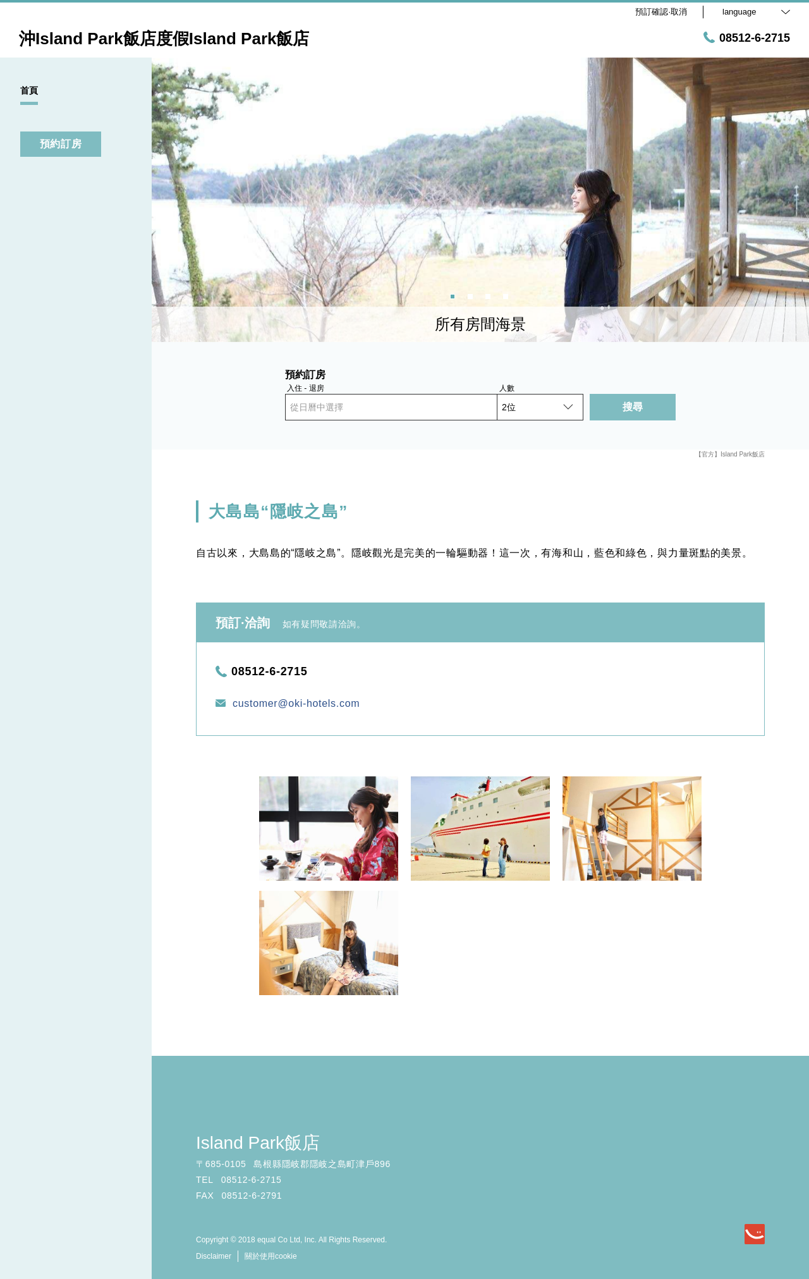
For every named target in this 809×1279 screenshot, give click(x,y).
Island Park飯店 (258, 1143)
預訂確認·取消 (661, 11)
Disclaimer (213, 1256)
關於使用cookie (271, 1256)
